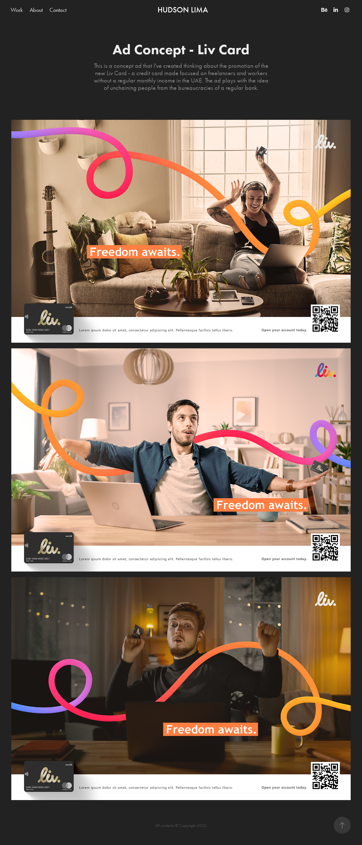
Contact (57, 9)
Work (17, 9)
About (36, 9)
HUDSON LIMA (183, 10)
